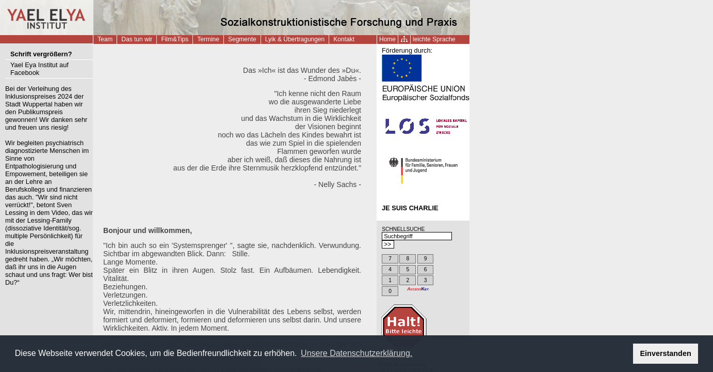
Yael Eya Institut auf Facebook (39, 68)
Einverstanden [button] (665, 353)
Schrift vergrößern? (41, 54)
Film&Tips (174, 39)
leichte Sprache (434, 39)
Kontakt (343, 39)
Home (387, 39)
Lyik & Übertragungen (295, 39)
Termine (208, 39)
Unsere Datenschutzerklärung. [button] (356, 353)
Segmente (242, 39)
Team (105, 39)
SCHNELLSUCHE (403, 229)
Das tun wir (136, 39)
